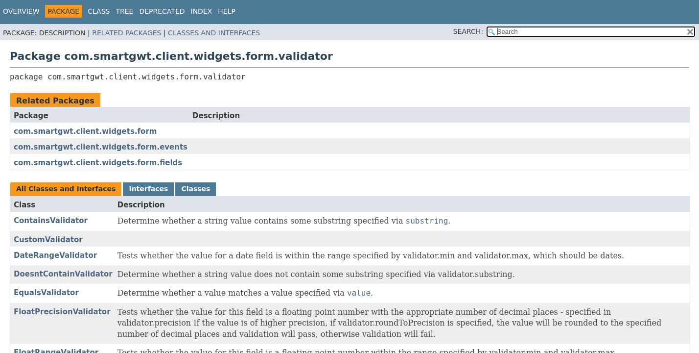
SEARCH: (468, 31)
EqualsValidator (46, 292)
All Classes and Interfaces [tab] (66, 189)
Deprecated (162, 11)
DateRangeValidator (55, 255)
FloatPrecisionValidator (62, 311)
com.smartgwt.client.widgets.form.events (100, 147)
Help (226, 11)
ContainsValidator (51, 220)
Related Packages (126, 33)
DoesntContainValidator (63, 274)
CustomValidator (48, 239)
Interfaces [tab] (148, 189)
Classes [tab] (195, 189)
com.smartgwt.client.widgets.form (85, 131)
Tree (124, 11)
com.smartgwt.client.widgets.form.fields (98, 162)
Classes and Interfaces (214, 33)
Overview (21, 11)
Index (201, 11)
